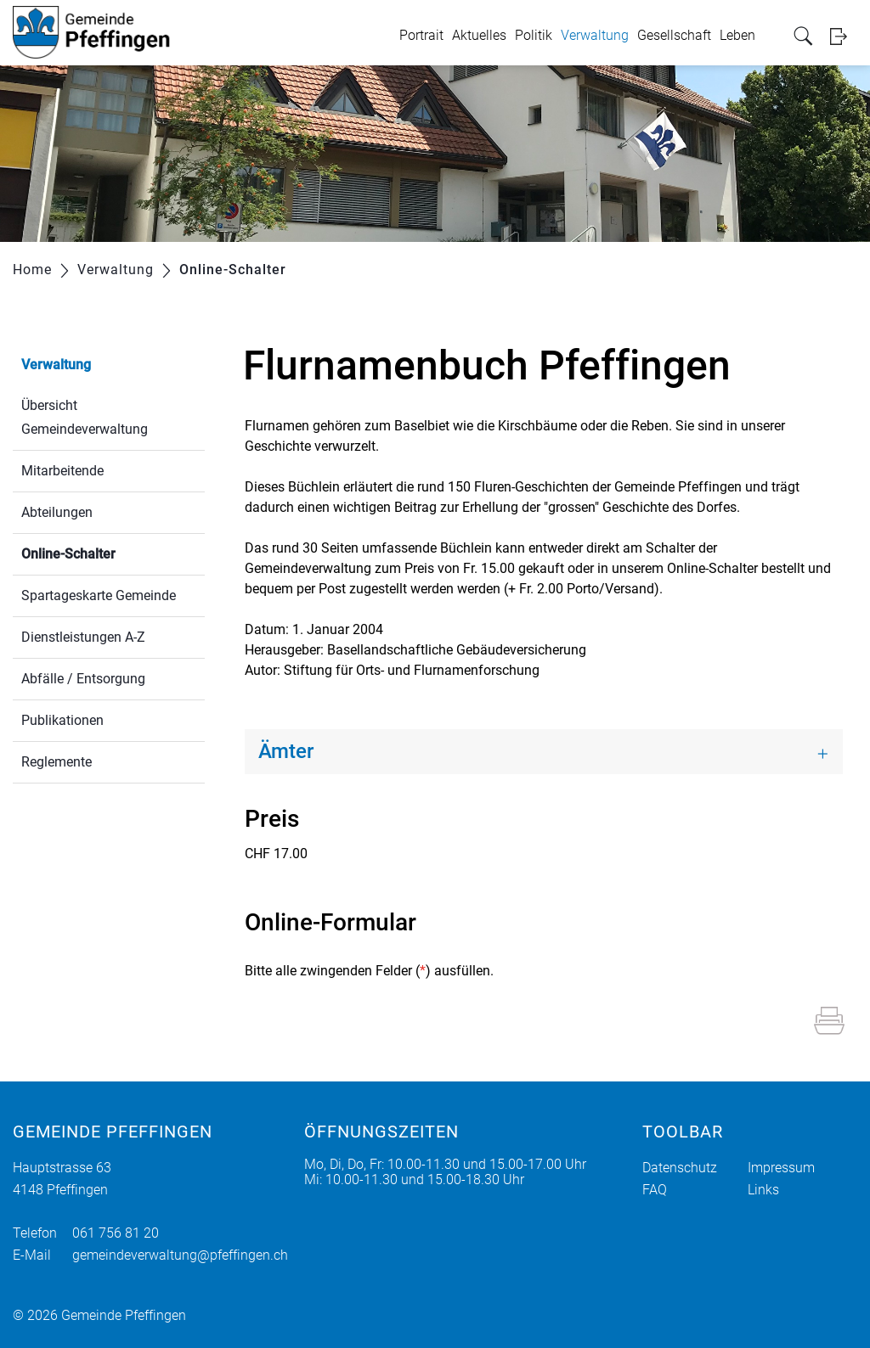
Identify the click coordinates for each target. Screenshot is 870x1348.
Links (763, 1190)
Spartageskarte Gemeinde (98, 595)
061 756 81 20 (115, 1233)
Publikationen (62, 720)
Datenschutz (679, 1168)
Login (843, 36)
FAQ (654, 1190)
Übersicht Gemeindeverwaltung (84, 417)
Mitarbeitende (62, 471)
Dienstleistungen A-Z (83, 637)
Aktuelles (479, 35)
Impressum (781, 1168)
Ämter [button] (286, 751)
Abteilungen (57, 512)
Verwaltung (595, 35)
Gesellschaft (674, 35)
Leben (737, 35)
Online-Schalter (108, 552)
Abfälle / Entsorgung (83, 679)
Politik (533, 35)
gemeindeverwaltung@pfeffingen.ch (180, 1255)
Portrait (421, 35)
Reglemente (56, 762)
